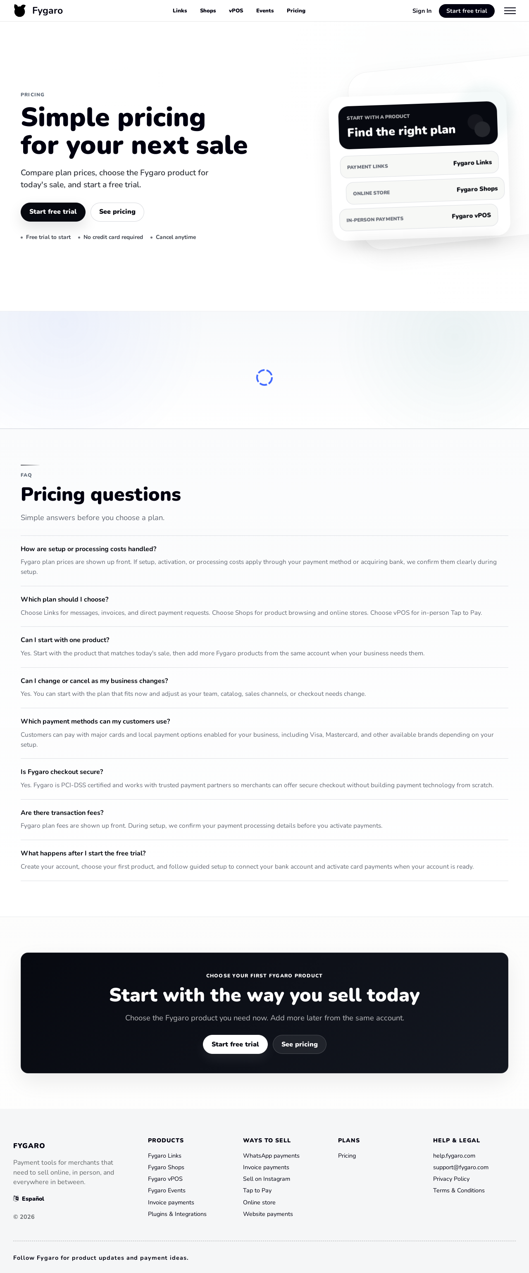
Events (265, 10)
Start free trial (466, 11)
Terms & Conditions (459, 1190)
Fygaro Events (167, 1190)
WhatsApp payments (271, 1155)
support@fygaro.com (460, 1167)
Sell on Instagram (266, 1179)
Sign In (421, 11)
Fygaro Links (164, 1155)
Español (28, 1198)
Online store (259, 1202)
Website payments (268, 1214)
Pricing (296, 10)
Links (180, 10)
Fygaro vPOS (165, 1179)
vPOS (236, 10)
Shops (208, 10)
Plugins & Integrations (177, 1214)
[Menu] (510, 10)
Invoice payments (171, 1202)
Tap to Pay (257, 1190)
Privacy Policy (451, 1179)
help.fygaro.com (454, 1155)
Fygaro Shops (166, 1167)
